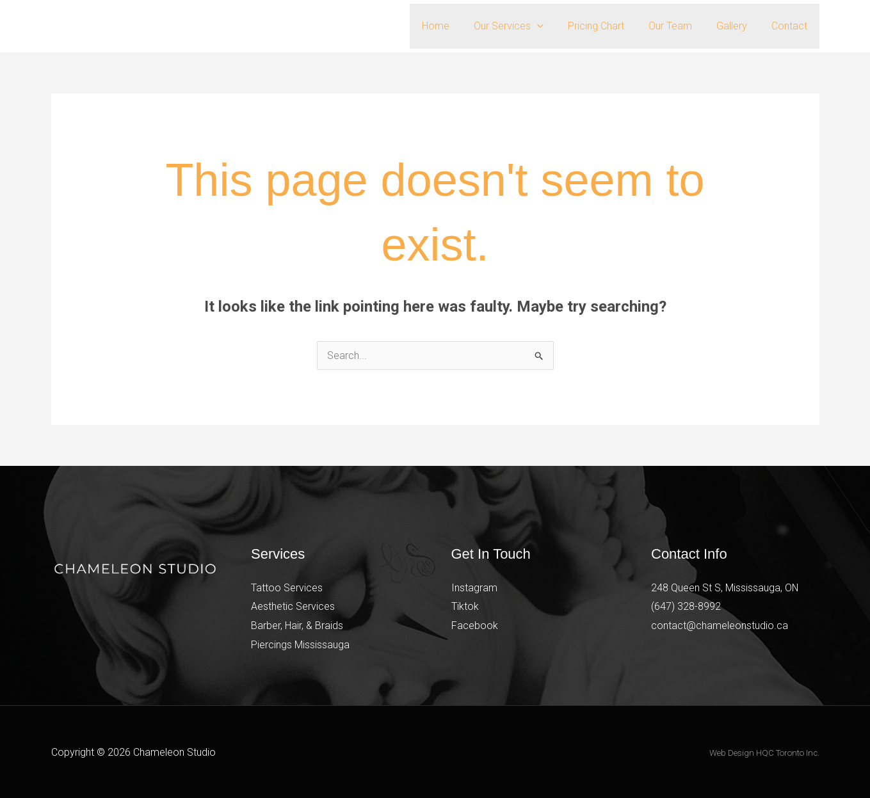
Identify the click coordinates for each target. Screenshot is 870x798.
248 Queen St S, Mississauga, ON (725, 588)
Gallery (737, 26)
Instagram (474, 588)
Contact (791, 26)
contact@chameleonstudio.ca (719, 625)
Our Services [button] (526, 26)
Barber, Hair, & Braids (297, 625)
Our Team (680, 26)
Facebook (474, 625)
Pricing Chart (609, 26)
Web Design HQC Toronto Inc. (764, 753)
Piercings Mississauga (300, 645)
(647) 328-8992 (686, 606)
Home (457, 26)
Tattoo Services (287, 588)
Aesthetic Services (293, 606)
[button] (554, 26)
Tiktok (465, 606)
